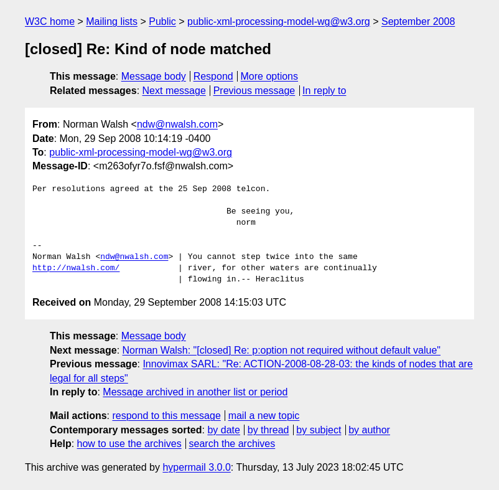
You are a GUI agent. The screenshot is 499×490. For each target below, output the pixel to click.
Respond (213, 76)
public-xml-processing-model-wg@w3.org (278, 21)
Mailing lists (112, 21)
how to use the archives (129, 443)
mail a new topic (264, 415)
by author (369, 430)
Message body (153, 76)
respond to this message (166, 415)
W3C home (50, 21)
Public (162, 21)
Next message (174, 90)
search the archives (232, 443)
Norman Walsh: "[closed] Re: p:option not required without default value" (282, 350)
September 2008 (418, 21)
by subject (318, 430)
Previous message (254, 90)
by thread (268, 430)
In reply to (324, 90)
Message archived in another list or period (195, 392)
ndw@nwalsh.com (177, 124)
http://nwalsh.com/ (75, 268)
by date (223, 430)
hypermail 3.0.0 (196, 467)
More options (270, 76)
